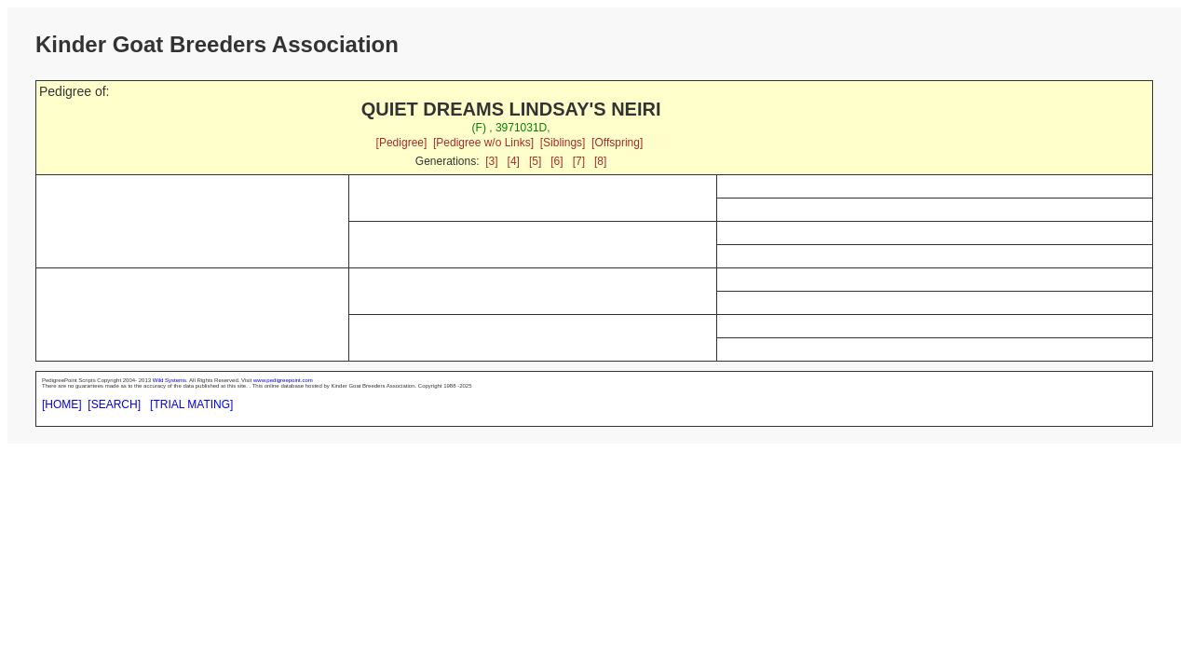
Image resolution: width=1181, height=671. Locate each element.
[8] (600, 161)
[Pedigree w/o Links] (483, 142)
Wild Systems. (170, 380)
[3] (491, 161)
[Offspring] (617, 142)
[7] (579, 161)
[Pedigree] (402, 142)
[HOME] (62, 404)
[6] (556, 161)
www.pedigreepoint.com (283, 380)
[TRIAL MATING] (191, 404)
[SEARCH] (114, 404)
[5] (535, 161)
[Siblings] (563, 142)
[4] (514, 161)
